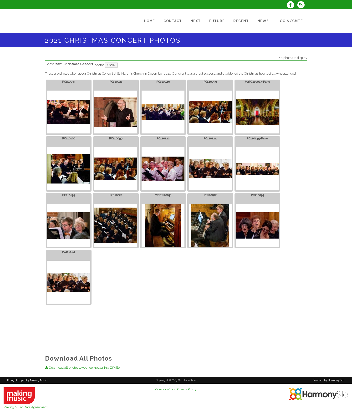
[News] (263, 21)
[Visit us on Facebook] (292, 5)
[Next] (195, 21)
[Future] (217, 21)
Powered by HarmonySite (328, 380)
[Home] (149, 21)
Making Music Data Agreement (25, 407)
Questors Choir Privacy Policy (175, 389)
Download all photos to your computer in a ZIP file (82, 367)
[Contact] (172, 21)
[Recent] (241, 21)
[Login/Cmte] (290, 21)
